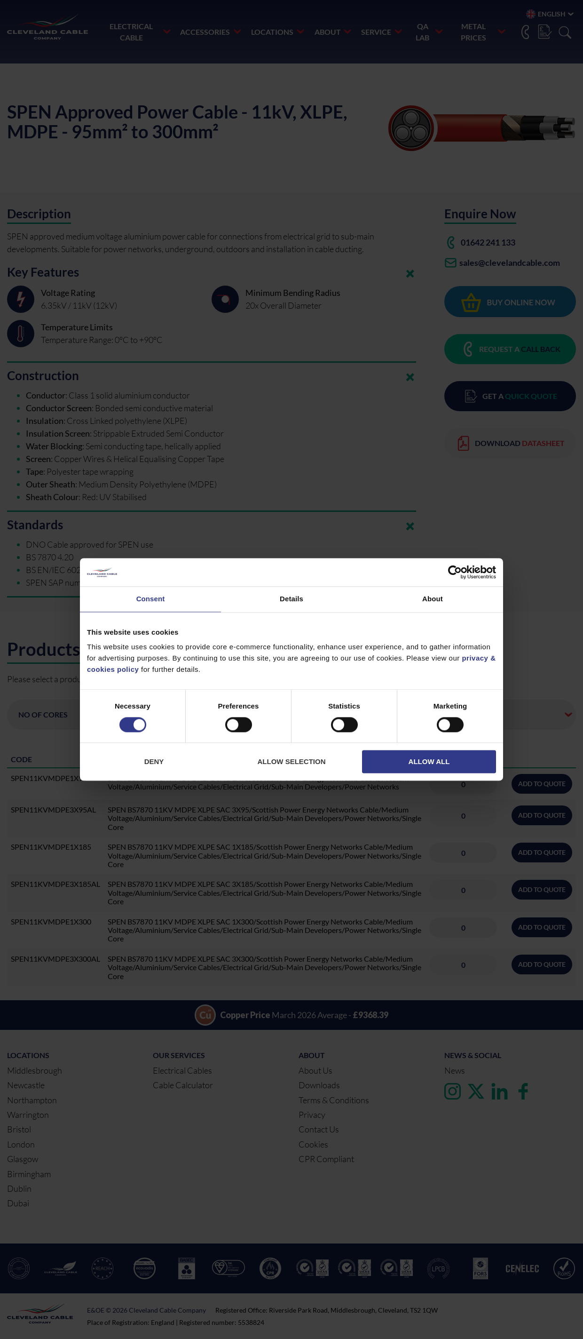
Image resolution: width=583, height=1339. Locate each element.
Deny (154, 762)
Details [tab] (291, 599)
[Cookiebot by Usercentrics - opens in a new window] (455, 572)
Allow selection (292, 762)
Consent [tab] (150, 599)
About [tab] (432, 599)
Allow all (429, 762)
